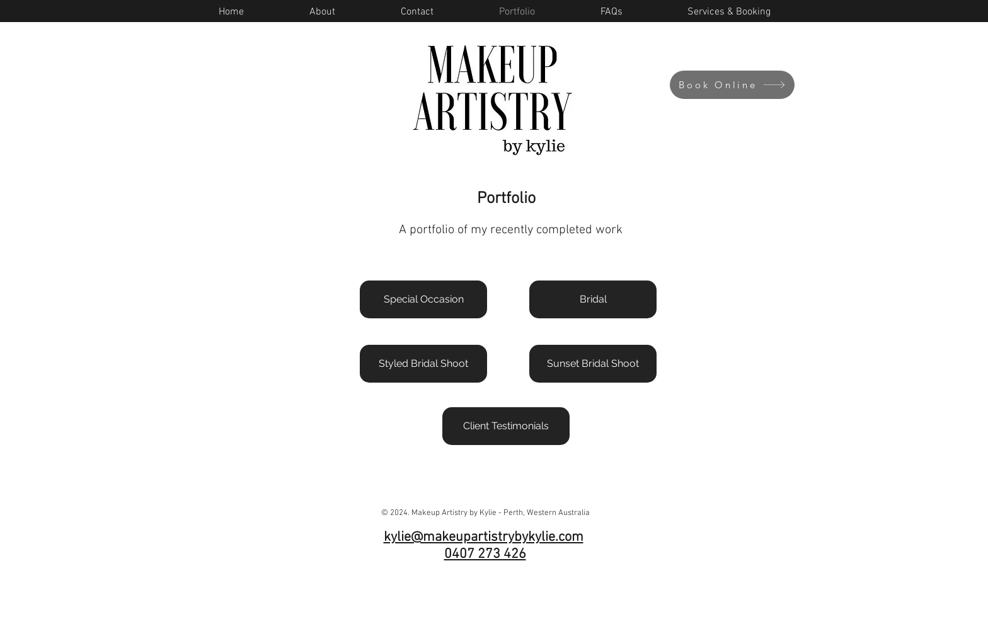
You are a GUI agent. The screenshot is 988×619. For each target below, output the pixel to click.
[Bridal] (593, 299)
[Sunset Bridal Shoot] (593, 364)
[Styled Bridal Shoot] (423, 364)
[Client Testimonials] (506, 426)
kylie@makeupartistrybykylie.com (483, 537)
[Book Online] (732, 85)
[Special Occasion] (423, 299)
